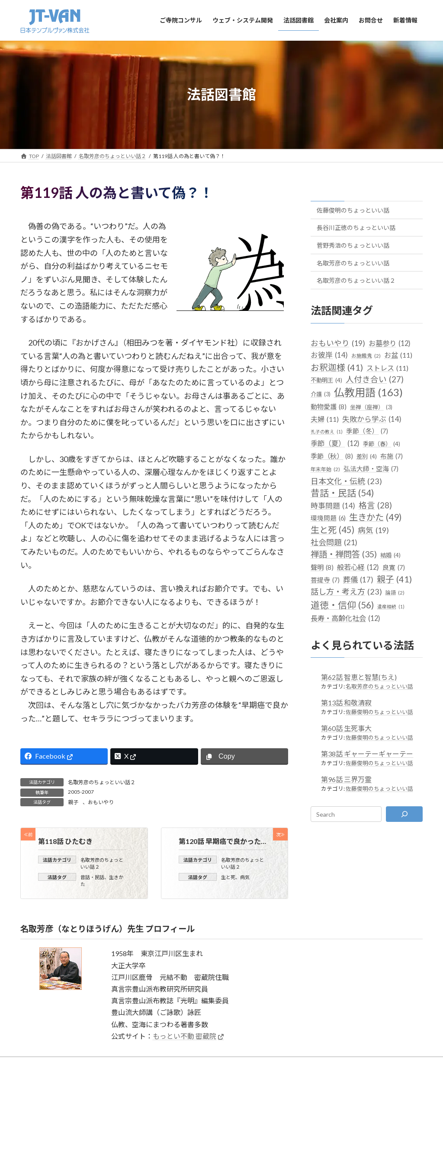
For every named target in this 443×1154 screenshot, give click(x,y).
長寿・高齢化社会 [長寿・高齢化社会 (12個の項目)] (345, 618)
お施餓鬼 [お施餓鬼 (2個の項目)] (366, 355)
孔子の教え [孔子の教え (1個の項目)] (327, 431)
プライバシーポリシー (261, 1082)
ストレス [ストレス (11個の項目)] (387, 368)
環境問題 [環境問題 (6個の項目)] (328, 518)
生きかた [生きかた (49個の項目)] (375, 517)
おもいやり (101, 802)
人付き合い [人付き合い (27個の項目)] (375, 379)
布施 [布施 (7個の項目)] (391, 456)
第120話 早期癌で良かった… (222, 841)
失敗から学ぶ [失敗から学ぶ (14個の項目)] (371, 418)
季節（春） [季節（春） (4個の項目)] (381, 444)
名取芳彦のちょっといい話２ (101, 782)
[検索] (404, 814)
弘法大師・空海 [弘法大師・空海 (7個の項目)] (370, 469)
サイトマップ (145, 1082)
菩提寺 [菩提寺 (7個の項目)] (325, 580)
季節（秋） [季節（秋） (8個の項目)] (332, 456)
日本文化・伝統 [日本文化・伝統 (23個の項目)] (346, 481)
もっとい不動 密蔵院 (184, 1036)
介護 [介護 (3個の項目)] (321, 394)
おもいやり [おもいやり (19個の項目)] (338, 343)
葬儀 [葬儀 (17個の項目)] (358, 579)
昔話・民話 (92, 876)
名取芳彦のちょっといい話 (353, 262)
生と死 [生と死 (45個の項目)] (332, 530)
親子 (73, 802)
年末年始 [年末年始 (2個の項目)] (325, 469)
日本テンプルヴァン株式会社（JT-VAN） (215, 1107)
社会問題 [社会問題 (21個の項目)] (334, 542)
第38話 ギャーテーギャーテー (367, 754)
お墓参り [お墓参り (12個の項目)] (390, 343)
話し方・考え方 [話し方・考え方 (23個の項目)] (346, 592)
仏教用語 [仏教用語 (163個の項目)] (368, 392)
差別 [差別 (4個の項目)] (366, 456)
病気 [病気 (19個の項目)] (373, 530)
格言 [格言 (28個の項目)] (375, 505)
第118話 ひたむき (65, 841)
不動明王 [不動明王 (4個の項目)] (326, 380)
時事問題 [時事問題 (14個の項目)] (333, 505)
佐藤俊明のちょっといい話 (353, 209)
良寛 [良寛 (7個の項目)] (393, 567)
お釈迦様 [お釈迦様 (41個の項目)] (337, 367)
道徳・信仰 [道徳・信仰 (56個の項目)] (342, 604)
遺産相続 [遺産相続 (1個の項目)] (390, 606)
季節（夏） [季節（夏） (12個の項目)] (335, 443)
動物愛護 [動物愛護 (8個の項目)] (329, 406)
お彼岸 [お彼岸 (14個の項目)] (329, 354)
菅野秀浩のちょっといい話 (353, 245)
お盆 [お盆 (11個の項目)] (398, 354)
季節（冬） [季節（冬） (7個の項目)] (367, 430)
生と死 (228, 876)
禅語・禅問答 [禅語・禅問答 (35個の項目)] (344, 553)
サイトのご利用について (197, 1082)
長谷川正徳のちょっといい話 (356, 227)
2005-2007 (81, 792)
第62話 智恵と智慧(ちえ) (359, 677)
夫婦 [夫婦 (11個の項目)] (325, 418)
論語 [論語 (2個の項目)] (394, 592)
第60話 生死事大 (346, 728)
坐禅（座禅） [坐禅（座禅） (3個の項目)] (371, 407)
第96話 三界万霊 (346, 779)
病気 (245, 876)
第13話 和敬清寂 (346, 702)
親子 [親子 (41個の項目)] (394, 579)
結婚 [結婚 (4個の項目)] (390, 555)
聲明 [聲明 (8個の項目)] (322, 567)
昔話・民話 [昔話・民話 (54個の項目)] (342, 492)
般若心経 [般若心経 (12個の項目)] (358, 567)
